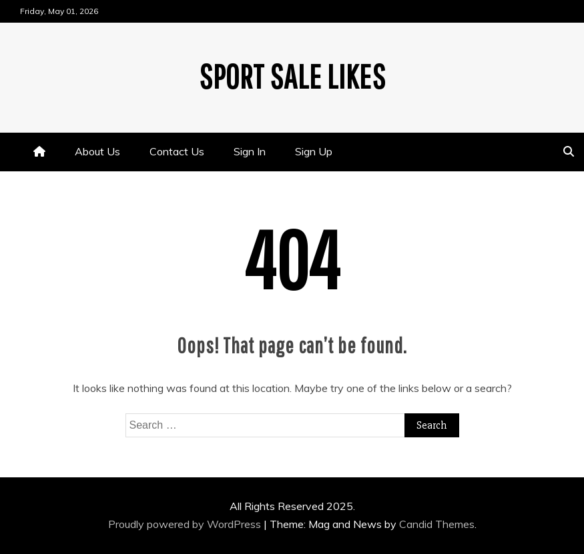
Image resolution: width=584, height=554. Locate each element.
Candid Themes (437, 524)
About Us (97, 151)
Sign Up (313, 151)
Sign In (250, 151)
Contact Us (177, 151)
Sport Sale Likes (292, 76)
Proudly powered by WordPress (186, 524)
